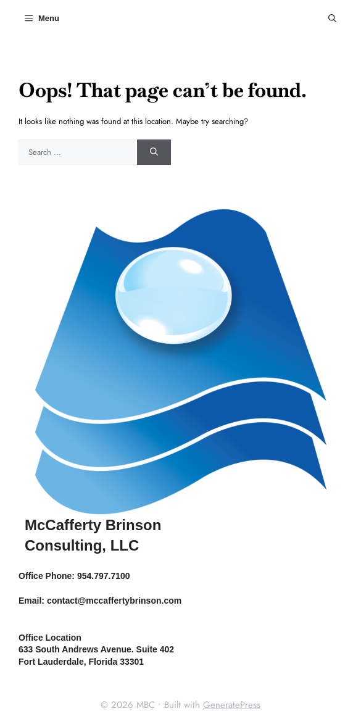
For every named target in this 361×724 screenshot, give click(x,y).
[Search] (154, 152)
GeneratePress (231, 705)
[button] (332, 18)
